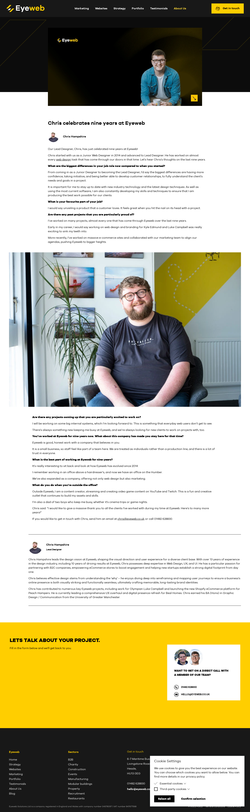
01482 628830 (189, 687)
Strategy (120, 8)
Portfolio (138, 8)
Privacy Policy (195, 806)
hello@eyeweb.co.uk (195, 694)
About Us (180, 8)
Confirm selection (193, 798)
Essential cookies (173, 783)
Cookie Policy (234, 806)
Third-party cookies (175, 789)
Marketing (82, 8)
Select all (164, 798)
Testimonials (159, 8)
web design (63, 159)
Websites (101, 8)
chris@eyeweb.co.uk (131, 518)
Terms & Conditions (215, 806)
